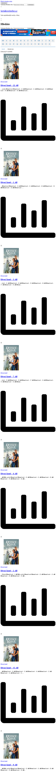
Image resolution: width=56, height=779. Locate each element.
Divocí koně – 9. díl (9, 765)
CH (39, 40)
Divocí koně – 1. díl (9, 182)
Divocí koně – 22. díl (9, 85)
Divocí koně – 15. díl (9, 668)
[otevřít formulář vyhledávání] (4, 3)
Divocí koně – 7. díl (9, 376)
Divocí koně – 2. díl (9, 571)
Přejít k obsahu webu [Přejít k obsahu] (6, 1)
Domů (3, 49)
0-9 (3, 40)
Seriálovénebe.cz (9, 10)
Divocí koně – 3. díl (9, 279)
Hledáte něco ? (10, 4)
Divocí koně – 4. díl (9, 473)
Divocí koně (4, 81)
